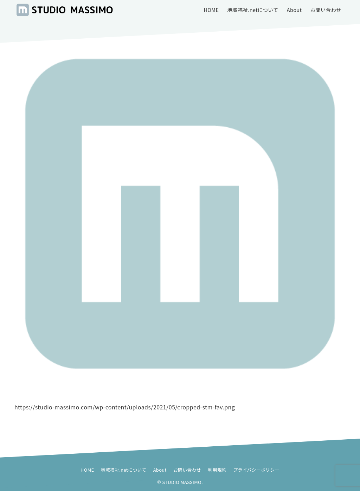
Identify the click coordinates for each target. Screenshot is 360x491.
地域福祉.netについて (124, 469)
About (160, 469)
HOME (87, 469)
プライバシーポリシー (256, 469)
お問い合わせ (187, 469)
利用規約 (217, 469)
